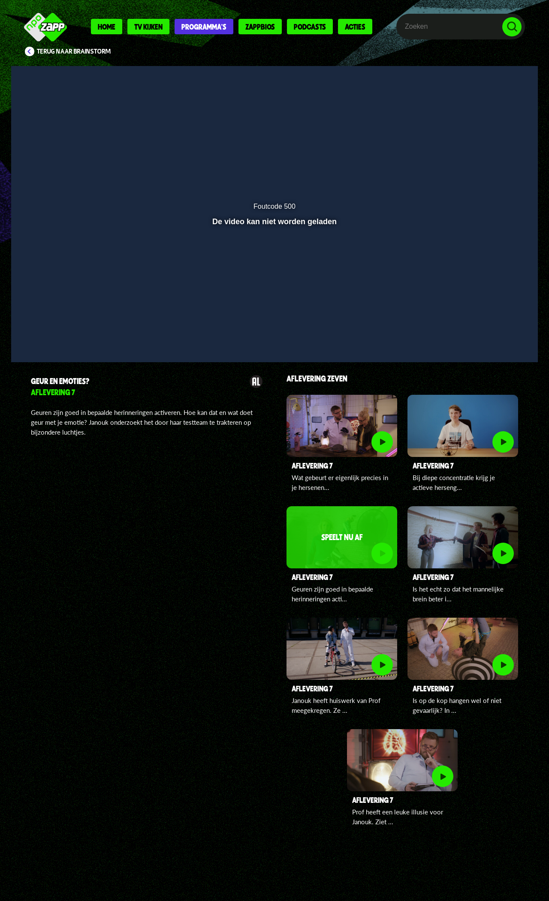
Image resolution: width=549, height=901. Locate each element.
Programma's (203, 26)
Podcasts (310, 26)
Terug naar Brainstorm (74, 51)
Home (106, 26)
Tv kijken (148, 26)
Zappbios (260, 26)
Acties (355, 26)
